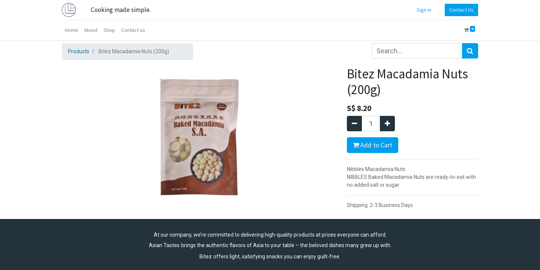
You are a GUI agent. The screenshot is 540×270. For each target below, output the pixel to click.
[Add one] (387, 123)
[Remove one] (354, 123)
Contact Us (461, 9)
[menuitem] (71, 30)
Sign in (424, 9)
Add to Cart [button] (372, 145)
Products (78, 51)
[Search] (470, 50)
